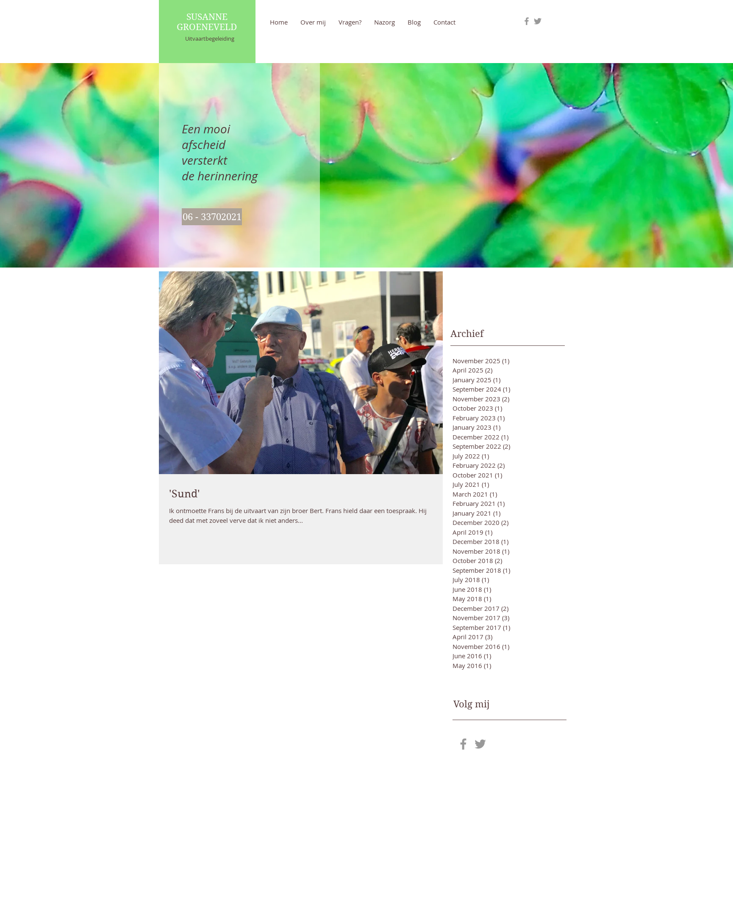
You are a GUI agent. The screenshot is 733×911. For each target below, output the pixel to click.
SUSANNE (207, 17)
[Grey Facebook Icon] (527, 21)
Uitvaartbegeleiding (209, 38)
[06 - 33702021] (212, 216)
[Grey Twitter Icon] (538, 21)
